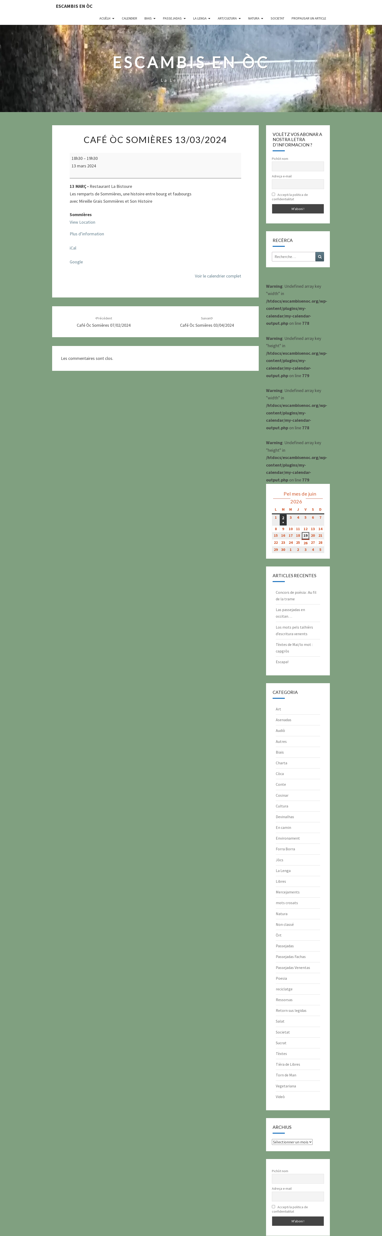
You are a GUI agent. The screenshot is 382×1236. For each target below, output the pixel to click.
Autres (281, 741)
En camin (283, 827)
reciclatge (284, 989)
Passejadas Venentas (293, 967)
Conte (281, 784)
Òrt (279, 935)
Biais (148, 18)
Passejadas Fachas (291, 956)
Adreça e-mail (282, 176)
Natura (253, 18)
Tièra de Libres (288, 1064)
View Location (82, 222)
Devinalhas (285, 816)
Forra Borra (285, 848)
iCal (73, 248)
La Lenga (200, 18)
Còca (280, 773)
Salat (280, 1021)
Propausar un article (309, 18)
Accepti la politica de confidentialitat (290, 196)
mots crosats (287, 902)
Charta (281, 762)
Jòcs (279, 859)
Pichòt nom (280, 158)
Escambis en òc (74, 6)
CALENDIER (129, 18)
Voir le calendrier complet (218, 276)
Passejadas (172, 18)
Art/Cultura (227, 18)
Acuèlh (104, 18)
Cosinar (282, 795)
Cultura (282, 806)
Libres (281, 881)
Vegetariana (286, 1085)
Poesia (281, 978)
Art (278, 709)
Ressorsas (284, 999)
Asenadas (283, 719)
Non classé (285, 924)
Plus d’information (87, 234)
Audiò (280, 730)
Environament (288, 838)
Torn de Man (286, 1075)
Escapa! (282, 661)
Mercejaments (288, 892)
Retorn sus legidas (291, 1010)
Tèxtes (281, 1053)
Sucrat (281, 1042)
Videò (280, 1096)
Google (76, 262)
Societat (277, 18)
